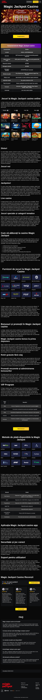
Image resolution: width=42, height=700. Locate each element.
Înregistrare (35, 1)
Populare (5, 110)
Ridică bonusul (21, 428)
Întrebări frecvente (37, 688)
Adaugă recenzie (34, 582)
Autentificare (29, 1)
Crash (26, 110)
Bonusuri (37, 682)
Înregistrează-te (21, 36)
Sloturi (36, 110)
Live (16, 110)
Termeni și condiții (24, 684)
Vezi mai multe (21, 609)
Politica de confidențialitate (24, 687)
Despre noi (23, 682)
